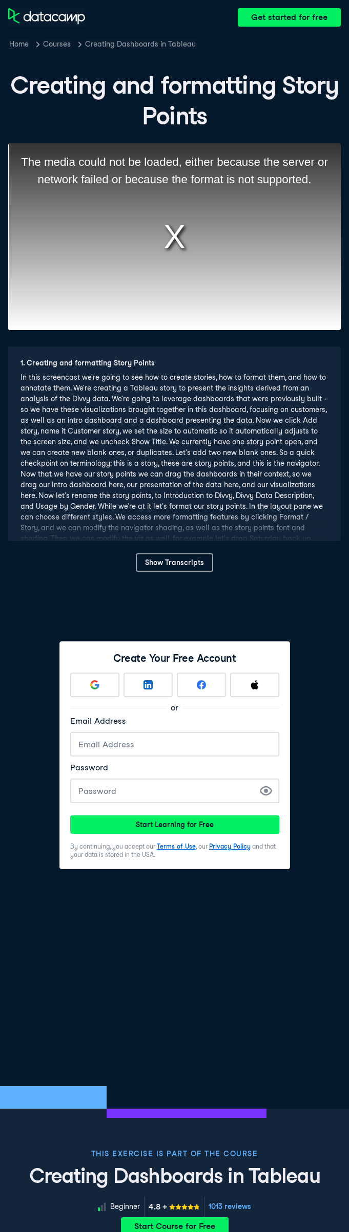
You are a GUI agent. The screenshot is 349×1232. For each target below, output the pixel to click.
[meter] (174, 1207)
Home (19, 44)
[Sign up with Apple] (254, 685)
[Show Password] (266, 791)
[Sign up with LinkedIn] (148, 685)
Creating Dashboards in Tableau (140, 44)
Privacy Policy (230, 846)
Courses (57, 44)
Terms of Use (176, 846)
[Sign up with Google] (94, 685)
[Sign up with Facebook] (201, 685)
